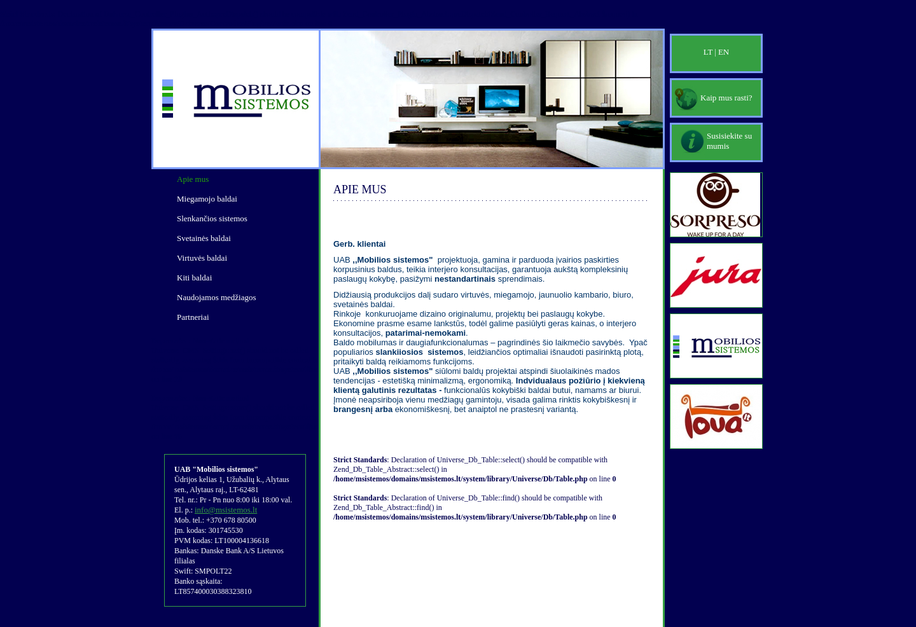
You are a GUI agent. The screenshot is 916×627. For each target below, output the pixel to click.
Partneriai (193, 317)
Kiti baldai (194, 277)
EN (723, 52)
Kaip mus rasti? (726, 97)
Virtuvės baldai (202, 258)
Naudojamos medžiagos (216, 297)
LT (708, 52)
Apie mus (193, 179)
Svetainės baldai (204, 238)
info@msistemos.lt (226, 509)
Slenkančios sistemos (212, 218)
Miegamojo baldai (207, 198)
